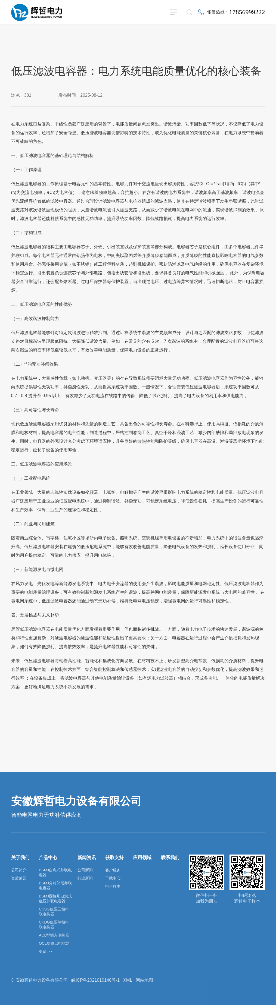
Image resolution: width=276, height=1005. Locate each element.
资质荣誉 (18, 878)
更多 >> (45, 951)
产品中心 (48, 857)
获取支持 (114, 857)
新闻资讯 (86, 857)
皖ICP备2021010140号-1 (95, 980)
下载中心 (112, 878)
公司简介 (18, 870)
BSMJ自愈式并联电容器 (55, 872)
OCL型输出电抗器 (54, 943)
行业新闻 (85, 878)
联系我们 (170, 857)
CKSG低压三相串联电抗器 (54, 911)
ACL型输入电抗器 (54, 935)
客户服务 (112, 870)
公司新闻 (85, 870)
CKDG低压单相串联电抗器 (54, 924)
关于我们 (20, 857)
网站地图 (144, 980)
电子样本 (112, 886)
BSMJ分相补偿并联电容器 (55, 885)
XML (127, 980)
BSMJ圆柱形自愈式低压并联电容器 (55, 898)
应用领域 (142, 857)
